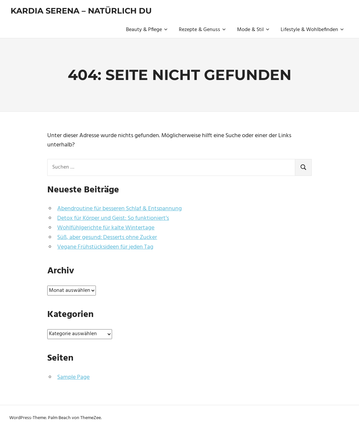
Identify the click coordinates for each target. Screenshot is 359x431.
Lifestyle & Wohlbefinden (312, 29)
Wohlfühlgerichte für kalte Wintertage (105, 228)
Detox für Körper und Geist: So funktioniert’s (113, 218)
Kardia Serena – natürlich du (81, 11)
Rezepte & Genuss (202, 29)
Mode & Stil (253, 29)
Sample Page (73, 377)
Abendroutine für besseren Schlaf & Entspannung (119, 209)
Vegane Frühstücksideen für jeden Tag (105, 247)
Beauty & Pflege (147, 29)
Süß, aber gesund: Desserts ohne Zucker (107, 237)
